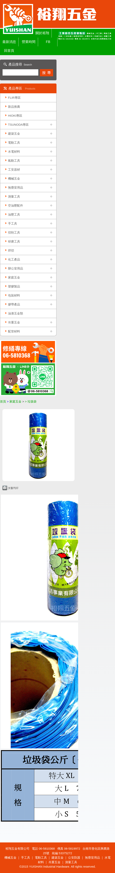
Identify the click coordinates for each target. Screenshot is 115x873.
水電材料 (14, 151)
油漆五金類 (15, 313)
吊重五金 (14, 322)
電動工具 (14, 142)
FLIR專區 (14, 97)
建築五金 (14, 133)
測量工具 (14, 196)
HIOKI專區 (15, 115)
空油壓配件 (15, 205)
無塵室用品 (15, 187)
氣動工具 (14, 160)
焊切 (11, 250)
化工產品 (14, 259)
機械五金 (14, 178)
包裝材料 (14, 295)
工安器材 (14, 169)
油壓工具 (14, 214)
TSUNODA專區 (18, 124)
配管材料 (14, 331)
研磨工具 (14, 241)
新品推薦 (14, 106)
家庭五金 (14, 277)
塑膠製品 (14, 286)
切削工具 (14, 232)
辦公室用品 (15, 268)
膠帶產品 (14, 304)
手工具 (12, 223)
